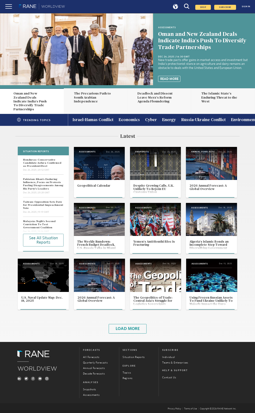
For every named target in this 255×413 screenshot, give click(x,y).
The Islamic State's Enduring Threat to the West (219, 97)
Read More (169, 79)
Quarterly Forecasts (95, 362)
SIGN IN (246, 7)
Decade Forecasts (94, 373)
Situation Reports (134, 357)
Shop (203, 7)
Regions (128, 378)
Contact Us (169, 377)
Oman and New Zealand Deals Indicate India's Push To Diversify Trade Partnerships (202, 41)
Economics (129, 120)
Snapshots (89, 389)
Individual (168, 357)
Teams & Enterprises (175, 362)
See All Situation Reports (43, 240)
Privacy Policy (174, 408)
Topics (127, 372)
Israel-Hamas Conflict (92, 120)
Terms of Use (190, 408)
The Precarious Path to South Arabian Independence (92, 97)
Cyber (151, 120)
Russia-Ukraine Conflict (203, 120)
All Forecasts (91, 357)
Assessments (91, 395)
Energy (169, 120)
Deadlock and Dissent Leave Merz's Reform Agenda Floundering (154, 97)
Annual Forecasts (94, 368)
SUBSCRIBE (225, 7)
